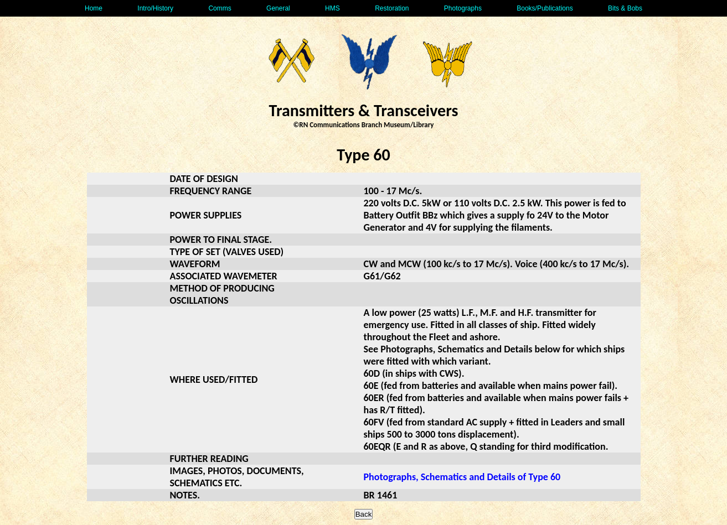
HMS (332, 8)
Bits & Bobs (625, 8)
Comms (219, 8)
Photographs (463, 8)
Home (93, 8)
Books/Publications (545, 8)
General (278, 8)
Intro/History (155, 8)
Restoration (392, 8)
